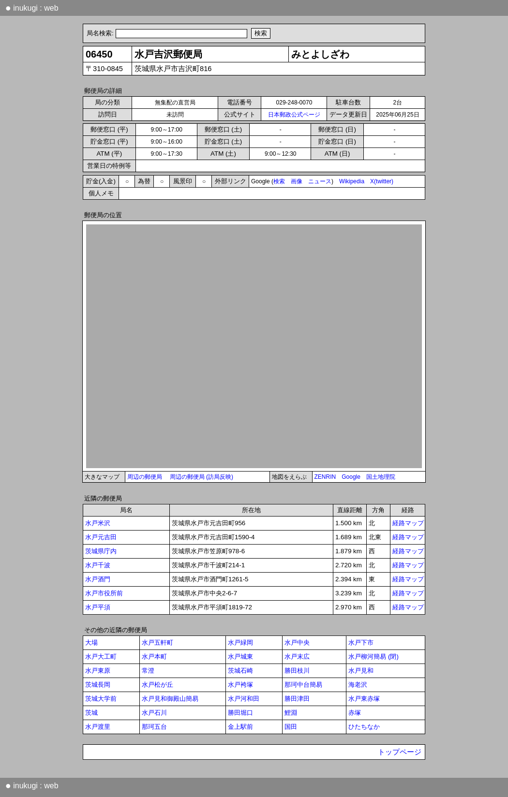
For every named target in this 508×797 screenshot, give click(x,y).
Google (351, 476)
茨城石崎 (240, 670)
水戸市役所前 (104, 593)
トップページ (399, 752)
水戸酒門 (97, 579)
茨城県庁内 (101, 551)
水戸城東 (240, 656)
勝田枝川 (297, 670)
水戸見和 (361, 670)
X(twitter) (381, 181)
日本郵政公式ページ (294, 114)
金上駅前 (240, 726)
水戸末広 (297, 656)
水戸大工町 (101, 656)
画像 (296, 181)
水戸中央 (297, 642)
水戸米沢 (97, 523)
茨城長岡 (97, 684)
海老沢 (357, 684)
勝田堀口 (240, 712)
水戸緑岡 (240, 642)
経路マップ (408, 523)
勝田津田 (297, 698)
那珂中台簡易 (303, 684)
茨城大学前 (101, 698)
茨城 (91, 712)
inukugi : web (32, 7)
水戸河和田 (243, 698)
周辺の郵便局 (144, 476)
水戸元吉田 (101, 537)
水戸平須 (97, 607)
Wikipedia (351, 181)
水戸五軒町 (157, 642)
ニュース (319, 181)
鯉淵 (290, 712)
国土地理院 (380, 476)
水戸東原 (97, 670)
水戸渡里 (97, 726)
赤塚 (354, 712)
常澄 (148, 670)
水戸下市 (361, 642)
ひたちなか (364, 726)
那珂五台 (154, 726)
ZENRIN (325, 476)
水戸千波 (97, 565)
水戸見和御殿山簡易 (170, 698)
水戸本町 (154, 656)
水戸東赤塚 (364, 698)
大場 (91, 642)
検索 (279, 181)
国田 (290, 726)
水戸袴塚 (240, 684)
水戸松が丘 (157, 684)
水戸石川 (154, 712)
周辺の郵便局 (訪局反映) (201, 476)
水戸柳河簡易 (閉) (373, 656)
